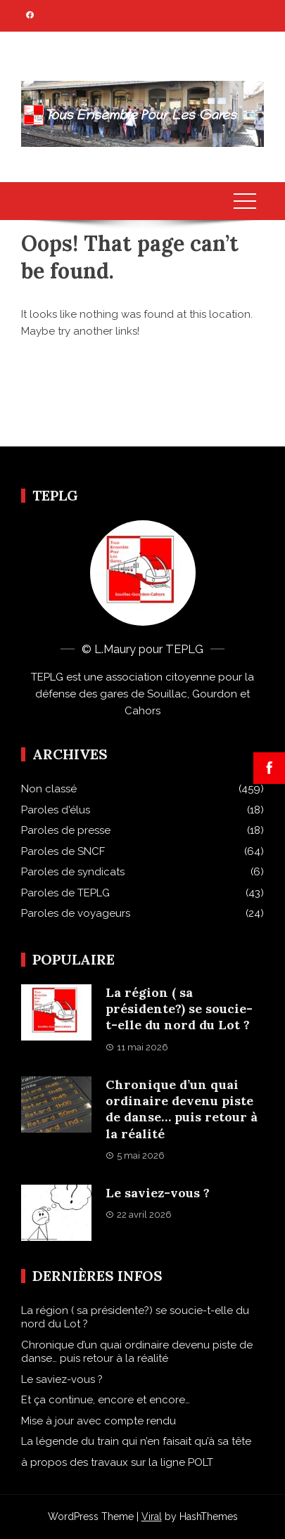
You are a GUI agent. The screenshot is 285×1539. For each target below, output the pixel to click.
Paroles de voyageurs (75, 913)
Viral (151, 1516)
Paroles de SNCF (63, 851)
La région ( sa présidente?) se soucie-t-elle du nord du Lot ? (179, 1008)
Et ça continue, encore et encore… (105, 1399)
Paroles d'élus (55, 810)
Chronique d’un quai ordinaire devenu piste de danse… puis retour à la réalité (182, 1109)
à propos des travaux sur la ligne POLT (117, 1462)
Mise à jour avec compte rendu (98, 1421)
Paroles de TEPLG (65, 893)
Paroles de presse (65, 830)
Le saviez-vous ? (158, 1193)
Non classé (49, 789)
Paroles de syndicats (73, 871)
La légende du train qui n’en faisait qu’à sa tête (136, 1441)
